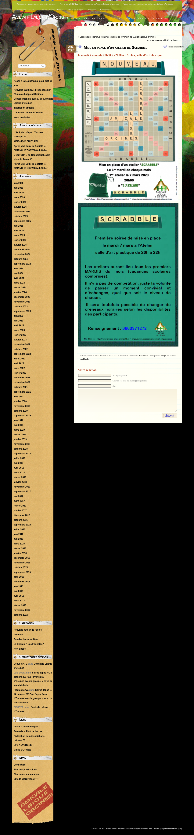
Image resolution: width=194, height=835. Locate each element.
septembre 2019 (22, 415)
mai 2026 (18, 188)
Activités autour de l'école (28, 630)
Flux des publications (25, 769)
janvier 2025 (20, 244)
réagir (163, 355)
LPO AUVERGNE (23, 745)
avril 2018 (19, 467)
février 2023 (20, 335)
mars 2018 (19, 472)
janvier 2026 (20, 207)
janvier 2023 (20, 339)
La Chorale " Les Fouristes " (29, 644)
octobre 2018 (21, 448)
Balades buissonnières (26, 639)
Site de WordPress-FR (26, 779)
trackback (84, 359)
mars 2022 (19, 368)
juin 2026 (18, 183)
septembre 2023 (22, 311)
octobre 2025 (21, 216)
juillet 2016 (19, 529)
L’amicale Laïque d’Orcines (51, 9)
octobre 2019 (21, 411)
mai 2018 (18, 463)
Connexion (19, 764)
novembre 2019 (22, 406)
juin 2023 (18, 316)
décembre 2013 (22, 581)
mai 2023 (18, 320)
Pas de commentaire (176, 47)
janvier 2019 (20, 439)
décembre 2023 (22, 297)
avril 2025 (19, 230)
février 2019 (20, 434)
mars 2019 (19, 430)
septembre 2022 (22, 354)
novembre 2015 (22, 562)
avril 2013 (19, 596)
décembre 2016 (22, 515)
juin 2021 (18, 396)
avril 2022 (19, 363)
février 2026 (20, 202)
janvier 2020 (20, 401)
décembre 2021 (22, 377)
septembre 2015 (22, 572)
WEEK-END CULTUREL (26, 141)
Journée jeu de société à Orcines (162, 40)
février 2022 (20, 373)
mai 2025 (18, 226)
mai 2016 (18, 539)
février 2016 (20, 548)
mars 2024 (19, 282)
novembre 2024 (22, 254)
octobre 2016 (21, 520)
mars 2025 (19, 235)
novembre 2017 (22, 486)
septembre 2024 (22, 263)
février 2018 (20, 477)
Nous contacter (75, 9)
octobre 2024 (21, 259)
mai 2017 (18, 496)
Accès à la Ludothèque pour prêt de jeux (36, 3)
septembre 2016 (22, 524)
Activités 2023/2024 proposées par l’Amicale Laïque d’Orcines (89, 3)
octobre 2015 (21, 567)
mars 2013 (19, 600)
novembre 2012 (22, 610)
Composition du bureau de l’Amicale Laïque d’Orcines (148, 3)
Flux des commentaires (26, 774)
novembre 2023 (22, 301)
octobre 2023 (21, 306)
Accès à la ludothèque (26, 726)
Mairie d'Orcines (22, 749)
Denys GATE (20, 663)
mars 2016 (19, 543)
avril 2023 (19, 325)
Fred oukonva (21, 690)
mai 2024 (18, 273)
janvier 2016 (20, 553)
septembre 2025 (22, 221)
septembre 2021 (22, 392)
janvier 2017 (20, 510)
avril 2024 (19, 278)
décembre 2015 (22, 558)
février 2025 (20, 240)
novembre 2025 (22, 211)
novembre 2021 (22, 382)
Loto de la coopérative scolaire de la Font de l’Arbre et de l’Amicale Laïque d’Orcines (118, 36)
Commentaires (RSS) (174, 828)
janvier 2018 (20, 482)
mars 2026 (19, 197)
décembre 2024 (22, 249)
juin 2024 (18, 268)
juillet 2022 (19, 358)
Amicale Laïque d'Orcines (40, 16)
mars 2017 (19, 501)
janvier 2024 (20, 292)
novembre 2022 (22, 344)
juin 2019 (18, 420)
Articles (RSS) (159, 828)
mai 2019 (18, 425)
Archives (92, 9)
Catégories (105, 9)
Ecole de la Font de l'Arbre (28, 731)
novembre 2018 (22, 444)
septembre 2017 (22, 491)
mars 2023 (19, 330)
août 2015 (19, 577)
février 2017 (20, 505)
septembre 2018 (22, 453)
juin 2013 (18, 586)
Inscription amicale (25, 9)
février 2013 (20, 605)
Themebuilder (125, 828)
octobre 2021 (21, 387)
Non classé (143, 355)
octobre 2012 (21, 615)
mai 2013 (18, 591)
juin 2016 (18, 534)
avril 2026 (19, 192)
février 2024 (20, 287)
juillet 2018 (19, 458)
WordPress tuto (146, 828)
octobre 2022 (21, 349)
